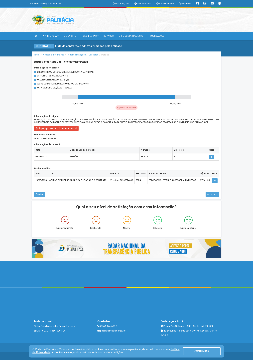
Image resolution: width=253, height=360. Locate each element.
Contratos (93, 54)
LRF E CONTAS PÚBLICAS (132, 36)
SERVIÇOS (109, 36)
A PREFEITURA (51, 36)
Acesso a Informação (53, 54)
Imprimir (212, 194)
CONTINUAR (201, 351)
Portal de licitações (76, 54)
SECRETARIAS (91, 36)
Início (36, 54)
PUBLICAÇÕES (158, 36)
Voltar (40, 194)
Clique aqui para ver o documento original (56, 128)
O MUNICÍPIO (71, 36)
